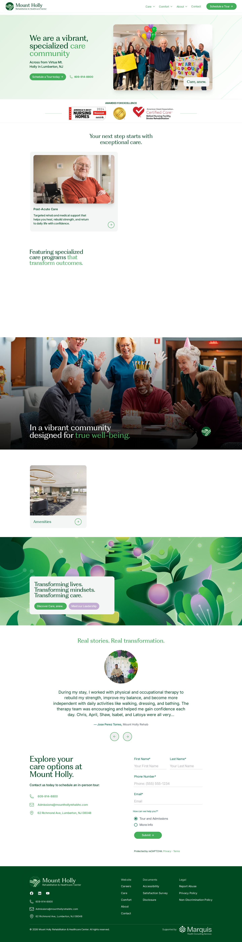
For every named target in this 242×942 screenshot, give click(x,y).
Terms (176, 851)
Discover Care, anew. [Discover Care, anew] (50, 606)
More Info (143, 825)
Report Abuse (188, 886)
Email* (138, 794)
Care (124, 893)
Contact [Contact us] (196, 6)
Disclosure (149, 899)
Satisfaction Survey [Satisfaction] (155, 893)
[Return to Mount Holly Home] (75, 881)
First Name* (142, 759)
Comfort (126, 899)
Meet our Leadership (84, 606)
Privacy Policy (188, 893)
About (125, 906)
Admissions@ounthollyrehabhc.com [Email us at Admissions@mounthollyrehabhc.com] (59, 805)
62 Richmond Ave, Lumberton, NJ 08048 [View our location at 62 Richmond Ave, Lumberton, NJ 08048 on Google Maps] (60, 813)
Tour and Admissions (151, 818)
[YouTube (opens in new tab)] (48, 893)
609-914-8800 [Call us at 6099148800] (81, 76)
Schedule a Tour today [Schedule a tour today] (47, 76)
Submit (148, 835)
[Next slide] (127, 736)
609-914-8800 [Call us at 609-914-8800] (44, 796)
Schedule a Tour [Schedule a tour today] (221, 6)
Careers (126, 886)
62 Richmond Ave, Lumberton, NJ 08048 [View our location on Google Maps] (56, 916)
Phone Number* (145, 776)
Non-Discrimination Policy (196, 899)
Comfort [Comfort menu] (165, 6)
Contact (126, 913)
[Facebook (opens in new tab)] (32, 893)
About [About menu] (182, 6)
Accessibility (151, 886)
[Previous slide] (114, 736)
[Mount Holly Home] (26, 6)
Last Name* (178, 759)
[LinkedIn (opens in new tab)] (40, 893)
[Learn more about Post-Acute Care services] (74, 191)
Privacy (167, 851)
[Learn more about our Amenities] (58, 496)
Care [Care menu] (150, 6)
